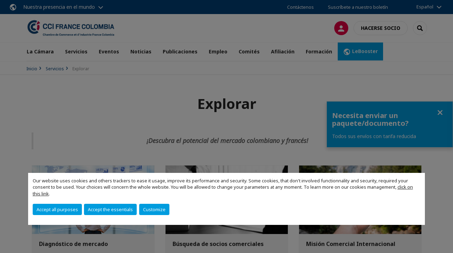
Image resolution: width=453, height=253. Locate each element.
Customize (154, 209)
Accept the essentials (110, 209)
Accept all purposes (57, 209)
